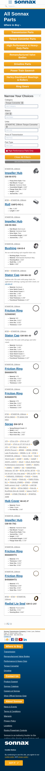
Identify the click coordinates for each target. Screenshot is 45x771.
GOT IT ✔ (14, 763)
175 (6, 441)
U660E (7, 494)
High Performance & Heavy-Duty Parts (22, 46)
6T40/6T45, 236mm (12, 169)
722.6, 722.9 (27, 456)
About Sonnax (14, 701)
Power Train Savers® (22, 70)
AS (23, 468)
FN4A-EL (22, 479)
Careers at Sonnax (12, 691)
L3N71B (24, 485)
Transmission (9, 652)
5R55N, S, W (25, 453)
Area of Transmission (14, 135)
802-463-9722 (18, 635)
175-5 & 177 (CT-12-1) (21, 444)
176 (6, 447)
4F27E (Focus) (11, 450)
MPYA (13, 488)
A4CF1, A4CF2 (11, 462)
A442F (33, 459)
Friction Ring (14, 310)
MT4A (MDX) (10, 417)
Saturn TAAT (32, 491)
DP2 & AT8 (31, 473)
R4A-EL (33, 488)
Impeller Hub (13, 173)
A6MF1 (9, 468)
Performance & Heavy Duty (15, 661)
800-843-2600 (8, 635)
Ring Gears (22, 86)
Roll (7, 204)
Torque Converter (11, 666)
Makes (8, 111)
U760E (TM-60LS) (19, 494)
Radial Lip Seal (15, 603)
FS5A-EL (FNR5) (16, 482)
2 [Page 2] (8, 624)
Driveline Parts (22, 64)
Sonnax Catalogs (11, 686)
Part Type (9, 142)
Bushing (10, 248)
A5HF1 (29, 465)
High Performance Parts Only (19, 151)
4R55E (21, 450)
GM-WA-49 (8, 284)
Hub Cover (12, 501)
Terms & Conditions (12, 711)
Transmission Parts (22, 32)
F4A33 (27, 476)
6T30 (7, 414)
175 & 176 (14, 441)
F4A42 (14, 479)
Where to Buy (13, 646)
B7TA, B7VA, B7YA (27, 471)
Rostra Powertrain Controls (15, 730)
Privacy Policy (10, 721)
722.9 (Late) (9, 459)
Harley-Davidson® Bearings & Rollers (22, 78)
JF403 (27, 482)
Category (9, 100)
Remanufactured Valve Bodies (22, 56)
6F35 (7, 200)
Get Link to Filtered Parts (22, 162)
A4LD (21, 462)
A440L (26, 459)
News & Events (10, 707)
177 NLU (13, 447)
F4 (39, 473)
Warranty (8, 716)
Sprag (9, 424)
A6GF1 (36, 465)
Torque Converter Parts (22, 39)
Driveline (7, 671)
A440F (19, 459)
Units (7, 122)
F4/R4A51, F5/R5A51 (14, 476)
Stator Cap (12, 275)
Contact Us (7, 636)
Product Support (11, 682)
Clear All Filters (22, 157)
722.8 (36, 456)
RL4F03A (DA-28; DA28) (14, 491)
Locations (8, 726)
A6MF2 (17, 468)
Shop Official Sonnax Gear (15, 696)
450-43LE (22, 447)
